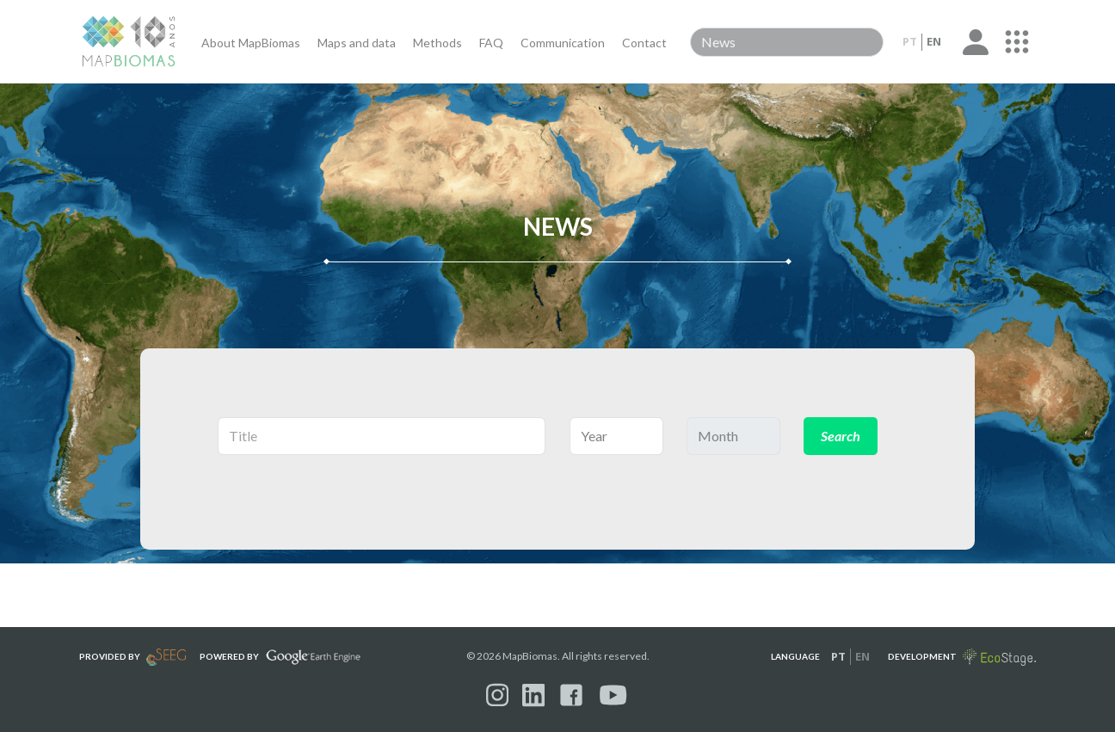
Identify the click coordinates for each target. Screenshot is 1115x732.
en (934, 41)
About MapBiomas (250, 42)
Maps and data (356, 42)
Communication (563, 42)
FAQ (491, 42)
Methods (437, 42)
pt (909, 41)
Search (840, 436)
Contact (644, 42)
